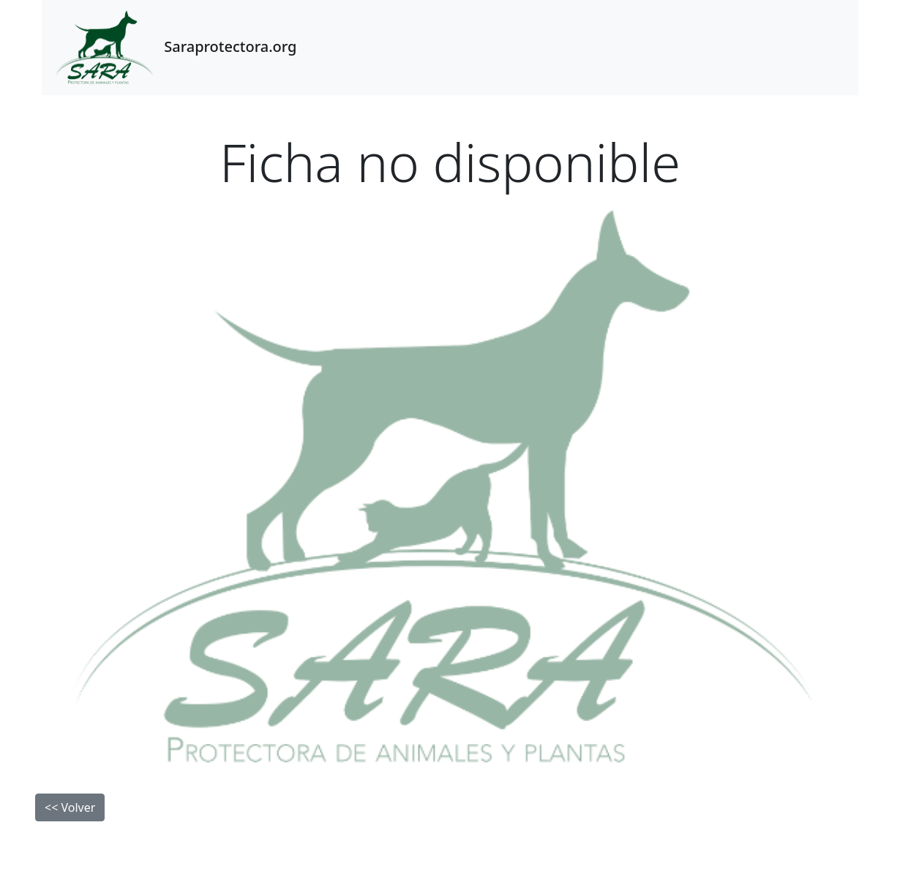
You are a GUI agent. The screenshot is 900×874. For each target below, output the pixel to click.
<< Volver (70, 807)
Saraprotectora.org (173, 48)
